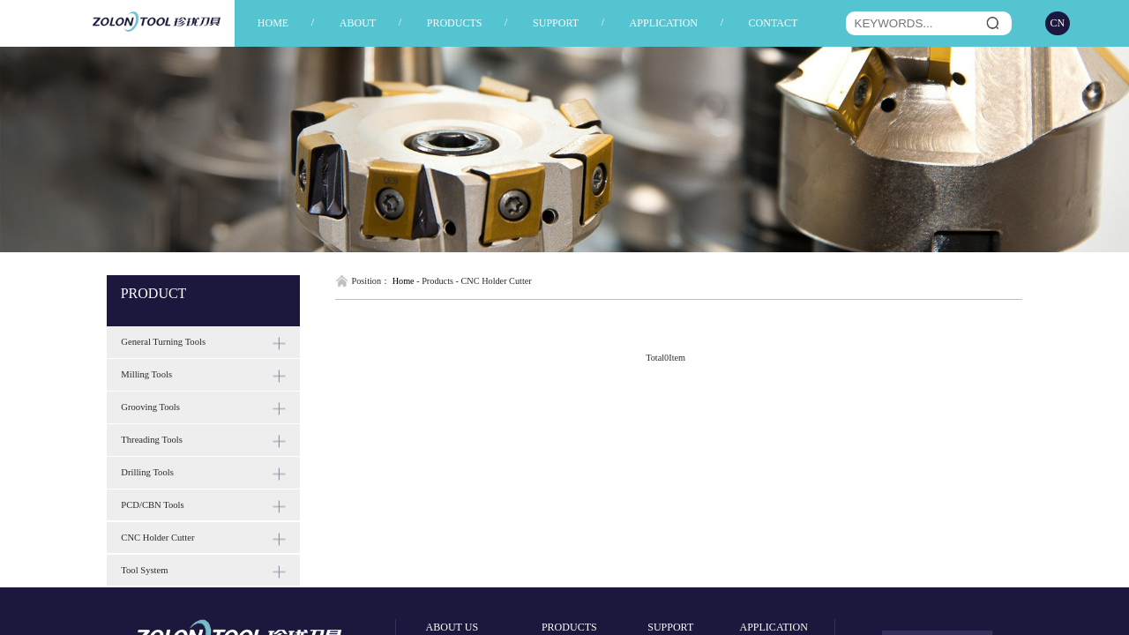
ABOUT (358, 23)
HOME (273, 23)
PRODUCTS (454, 23)
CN (1057, 23)
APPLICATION (664, 23)
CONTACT (773, 23)
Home (404, 281)
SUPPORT (556, 23)
